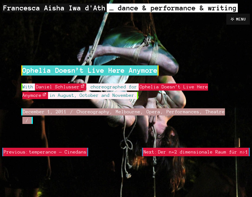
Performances (183, 111)
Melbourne (128, 111)
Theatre (215, 111)
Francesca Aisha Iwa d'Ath (54, 8)
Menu (241, 19)
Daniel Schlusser (58, 86)
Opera (153, 111)
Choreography (93, 111)
